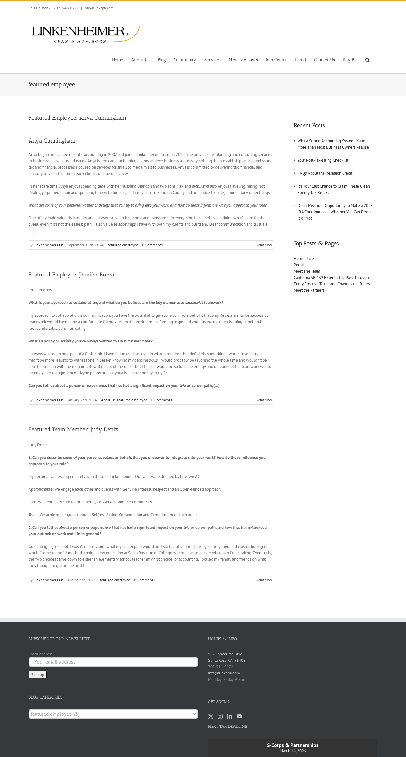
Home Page (304, 258)
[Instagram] (220, 716)
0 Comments (152, 244)
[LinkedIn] (229, 716)
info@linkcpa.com (99, 7)
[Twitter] (210, 716)
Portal (299, 265)
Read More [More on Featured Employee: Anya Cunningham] (264, 244)
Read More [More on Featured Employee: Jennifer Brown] (264, 399)
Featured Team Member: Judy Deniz (73, 429)
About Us (108, 399)
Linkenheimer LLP (48, 244)
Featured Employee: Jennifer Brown (72, 274)
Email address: (41, 654)
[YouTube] (239, 716)
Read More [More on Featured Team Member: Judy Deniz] (264, 579)
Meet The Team (307, 271)
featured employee (123, 244)
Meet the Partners (309, 290)
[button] (367, 59)
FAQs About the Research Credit (325, 173)
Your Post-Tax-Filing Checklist (323, 160)
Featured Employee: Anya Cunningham (77, 117)
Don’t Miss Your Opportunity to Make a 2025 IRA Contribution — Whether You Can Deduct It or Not (336, 212)
